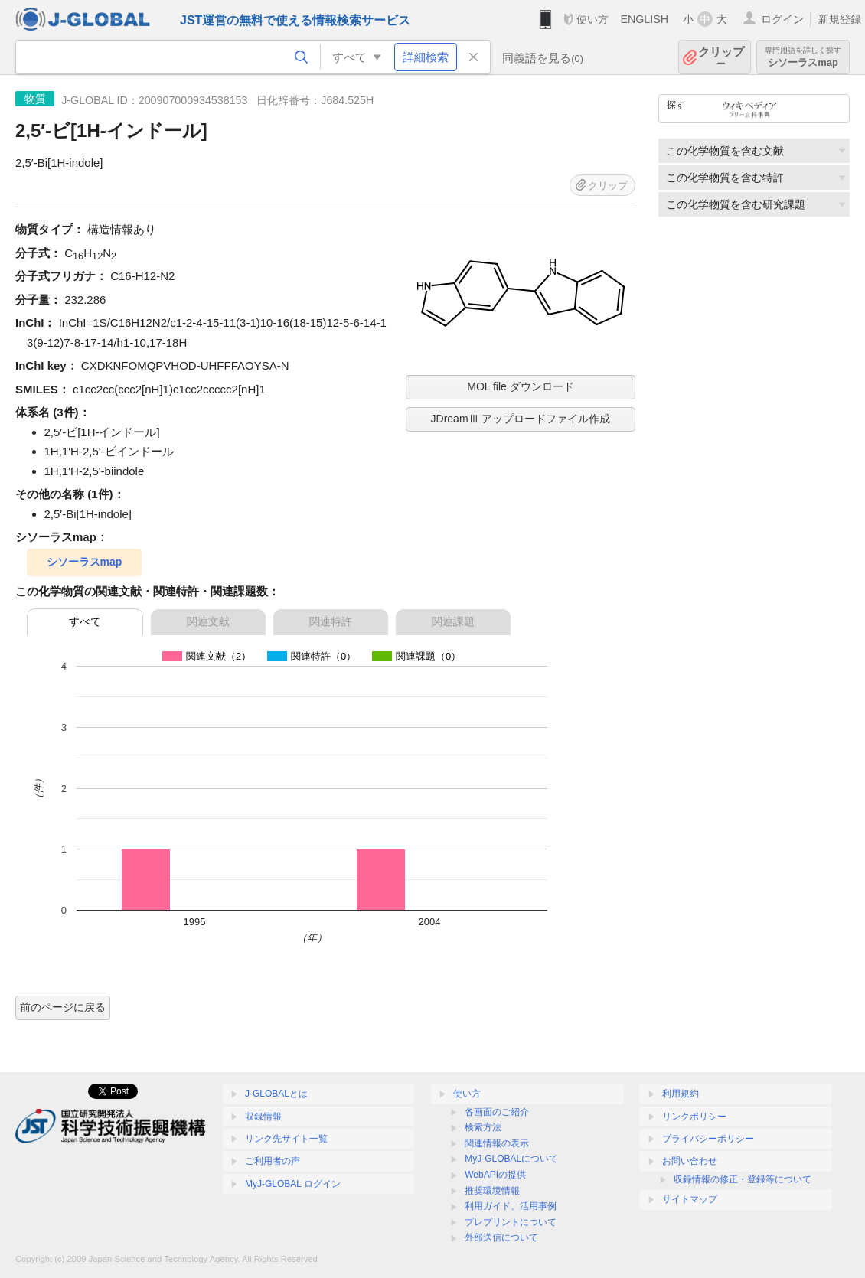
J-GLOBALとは (276, 1093)
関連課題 (453, 621)
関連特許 (330, 621)
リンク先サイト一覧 (286, 1138)
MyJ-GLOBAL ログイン (293, 1184)
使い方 (592, 19)
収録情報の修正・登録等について (742, 1179)
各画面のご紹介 (497, 1112)
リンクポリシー (694, 1116)
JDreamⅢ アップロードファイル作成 (521, 418)
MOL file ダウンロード (520, 386)
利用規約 (680, 1093)
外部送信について (501, 1237)
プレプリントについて (511, 1222)
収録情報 (263, 1116)
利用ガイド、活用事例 (511, 1206)
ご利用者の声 (272, 1161)
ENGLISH (644, 19)
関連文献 (208, 621)
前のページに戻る (63, 1007)
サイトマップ (689, 1199)
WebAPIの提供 (495, 1174)
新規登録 (839, 19)
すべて (85, 621)
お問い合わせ (689, 1161)
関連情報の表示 (497, 1143)
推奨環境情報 (492, 1190)
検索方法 (483, 1127)
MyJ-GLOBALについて (511, 1158)
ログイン (782, 19)
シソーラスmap (803, 57)
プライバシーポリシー (708, 1138)
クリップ (721, 57)
